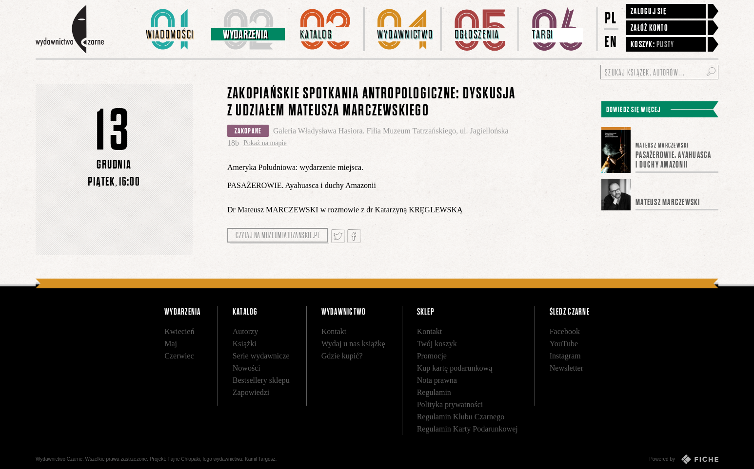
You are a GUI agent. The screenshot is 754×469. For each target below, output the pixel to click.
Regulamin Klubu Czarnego (461, 417)
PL (611, 17)
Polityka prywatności (450, 404)
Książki (245, 343)
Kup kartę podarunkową (455, 368)
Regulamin (434, 392)
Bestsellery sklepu (261, 380)
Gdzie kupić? (342, 356)
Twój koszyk (437, 343)
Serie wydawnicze (261, 356)
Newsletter (566, 368)
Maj (170, 343)
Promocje (432, 356)
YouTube (564, 343)
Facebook (565, 331)
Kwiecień (179, 331)
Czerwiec (179, 356)
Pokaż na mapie (265, 143)
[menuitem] (171, 29)
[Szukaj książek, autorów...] (659, 72)
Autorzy (245, 331)
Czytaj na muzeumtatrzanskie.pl (277, 235)
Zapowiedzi (251, 392)
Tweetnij (338, 236)
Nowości (246, 368)
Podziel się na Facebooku (354, 236)
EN (611, 41)
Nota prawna (437, 380)
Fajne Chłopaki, (184, 459)
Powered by (683, 459)
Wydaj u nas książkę (353, 343)
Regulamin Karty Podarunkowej (467, 429)
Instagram (565, 356)
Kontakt (334, 331)
